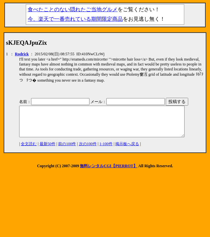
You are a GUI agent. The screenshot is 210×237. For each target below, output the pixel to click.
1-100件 (106, 149)
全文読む (29, 149)
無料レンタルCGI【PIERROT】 (108, 172)
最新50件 (47, 149)
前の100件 (67, 149)
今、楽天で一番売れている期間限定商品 (75, 19)
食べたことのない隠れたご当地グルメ (73, 9)
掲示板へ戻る (127, 149)
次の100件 (88, 149)
